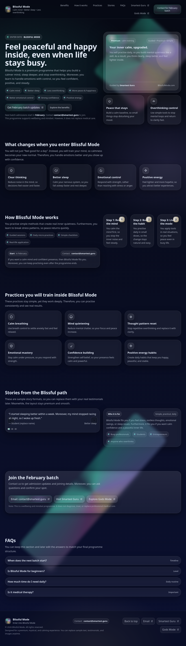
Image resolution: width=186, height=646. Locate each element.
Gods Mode (141, 13)
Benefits (64, 5)
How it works (81, 5)
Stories (111, 5)
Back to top (131, 621)
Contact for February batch (167, 9)
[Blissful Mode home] (26, 9)
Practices (97, 5)
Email (148, 621)
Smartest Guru (140, 5)
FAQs (122, 5)
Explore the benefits (59, 107)
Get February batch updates (25, 107)
